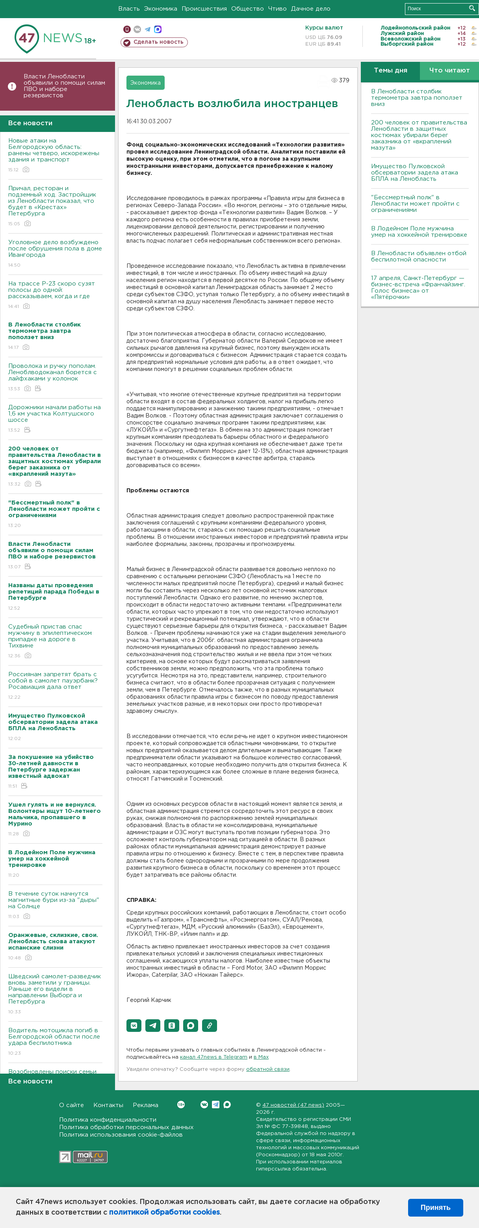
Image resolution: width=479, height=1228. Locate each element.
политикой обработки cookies (164, 1212)
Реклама (145, 1105)
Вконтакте (181, 1104)
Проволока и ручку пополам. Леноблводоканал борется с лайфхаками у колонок (55, 378)
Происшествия (204, 8)
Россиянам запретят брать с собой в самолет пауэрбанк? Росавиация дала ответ (55, 686)
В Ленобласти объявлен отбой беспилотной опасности (418, 256)
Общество (247, 8)
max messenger (158, 29)
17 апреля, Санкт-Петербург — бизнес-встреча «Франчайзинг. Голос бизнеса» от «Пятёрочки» (418, 288)
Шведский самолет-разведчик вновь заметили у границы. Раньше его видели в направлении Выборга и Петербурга (55, 994)
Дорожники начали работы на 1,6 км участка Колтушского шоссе (55, 419)
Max (227, 1104)
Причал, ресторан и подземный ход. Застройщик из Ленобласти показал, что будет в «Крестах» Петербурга (55, 206)
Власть (129, 8)
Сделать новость (159, 42)
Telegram (215, 1104)
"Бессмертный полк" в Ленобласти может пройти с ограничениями (415, 204)
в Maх (261, 1057)
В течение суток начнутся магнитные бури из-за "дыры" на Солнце (55, 905)
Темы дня (390, 71)
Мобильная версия (127, 29)
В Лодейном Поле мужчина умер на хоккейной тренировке (419, 231)
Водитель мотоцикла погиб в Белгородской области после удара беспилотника (55, 1042)
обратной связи (268, 1069)
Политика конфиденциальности (107, 1119)
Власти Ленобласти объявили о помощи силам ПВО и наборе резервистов (64, 86)
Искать (472, 8)
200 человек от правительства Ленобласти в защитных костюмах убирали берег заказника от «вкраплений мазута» (419, 135)
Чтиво (277, 8)
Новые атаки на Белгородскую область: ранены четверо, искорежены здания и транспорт (55, 155)
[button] (133, 1025)
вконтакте (137, 29)
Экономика (160, 8)
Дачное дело (310, 8)
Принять (436, 1207)
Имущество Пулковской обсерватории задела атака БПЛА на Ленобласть (414, 173)
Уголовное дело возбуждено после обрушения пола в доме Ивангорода (55, 254)
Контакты (108, 1105)
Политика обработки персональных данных (126, 1127)
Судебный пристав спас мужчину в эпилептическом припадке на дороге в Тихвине (55, 641)
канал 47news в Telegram (213, 1057)
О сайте (71, 1105)
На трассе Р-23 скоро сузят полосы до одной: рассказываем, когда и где (55, 295)
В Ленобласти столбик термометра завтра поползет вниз (416, 98)
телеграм (147, 29)
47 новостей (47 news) (293, 1105)
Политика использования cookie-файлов (121, 1134)
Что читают (449, 71)
